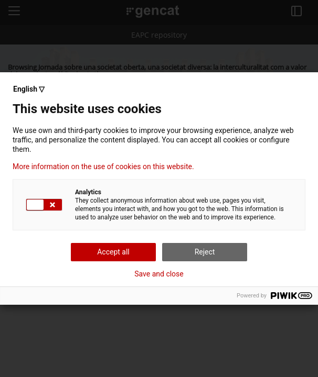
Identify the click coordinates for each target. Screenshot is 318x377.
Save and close (159, 274)
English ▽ (29, 89)
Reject (205, 252)
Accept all (113, 252)
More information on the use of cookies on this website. (103, 166)
